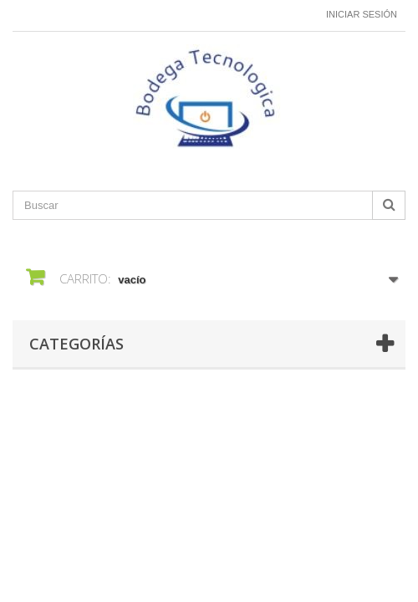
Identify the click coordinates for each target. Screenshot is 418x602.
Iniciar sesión (361, 14)
